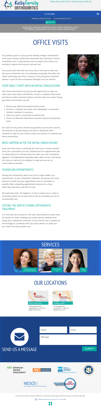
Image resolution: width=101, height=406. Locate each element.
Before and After (42, 29)
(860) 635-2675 (65, 19)
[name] (53, 330)
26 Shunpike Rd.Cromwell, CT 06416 (61, 307)
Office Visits (27, 27)
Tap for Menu (71, 14)
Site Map (82, 396)
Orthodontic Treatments (42, 396)
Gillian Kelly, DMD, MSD (60, 1)
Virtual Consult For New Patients (63, 29)
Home (17, 396)
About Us (23, 396)
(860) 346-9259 (45, 19)
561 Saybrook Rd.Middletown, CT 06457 (37, 307)
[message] (68, 339)
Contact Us (75, 396)
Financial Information (41, 27)
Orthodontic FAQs (70, 27)
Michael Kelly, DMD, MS (82, 1)
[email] (83, 330)
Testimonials (30, 29)
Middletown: (36, 19)
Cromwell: (56, 19)
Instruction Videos (65, 396)
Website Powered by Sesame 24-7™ (47, 399)
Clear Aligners (55, 396)
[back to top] (50, 403)
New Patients (30, 396)
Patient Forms (56, 27)
